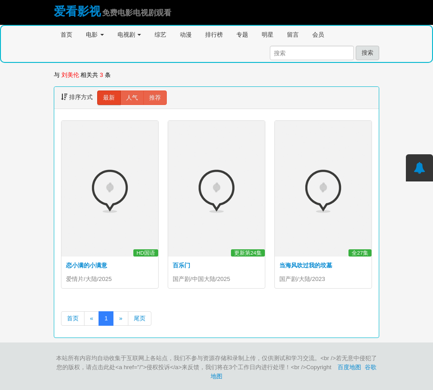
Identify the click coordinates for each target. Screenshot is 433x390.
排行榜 (214, 34)
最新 (109, 97)
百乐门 (181, 265)
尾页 (140, 318)
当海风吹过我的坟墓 (305, 265)
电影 (95, 34)
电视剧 (129, 34)
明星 (267, 34)
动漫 (186, 34)
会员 (318, 34)
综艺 (160, 34)
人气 (132, 97)
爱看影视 (77, 11)
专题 (242, 34)
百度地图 (349, 367)
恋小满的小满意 (86, 265)
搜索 (367, 52)
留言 (293, 34)
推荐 (155, 97)
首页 (66, 34)
